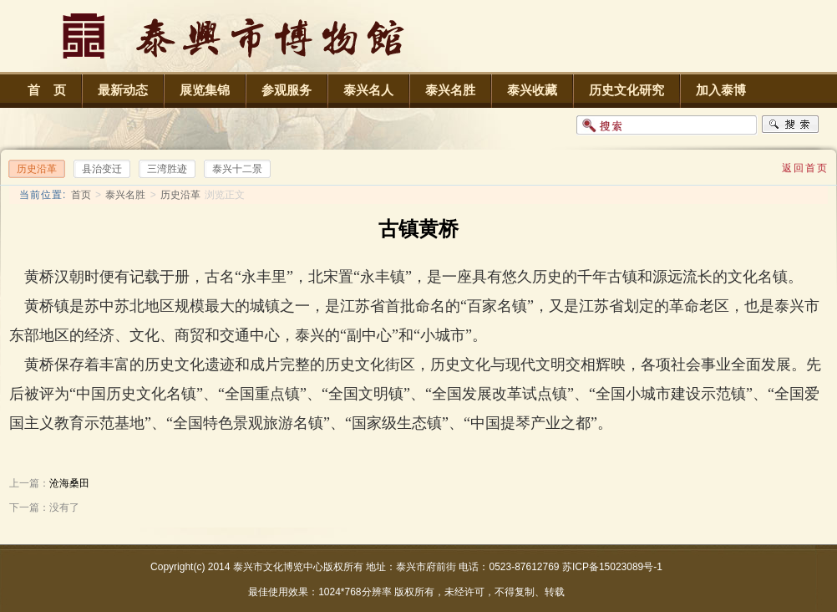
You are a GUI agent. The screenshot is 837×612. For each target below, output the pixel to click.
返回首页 (805, 168)
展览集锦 (205, 90)
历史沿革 (180, 195)
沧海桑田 (69, 483)
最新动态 (123, 90)
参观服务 (286, 90)
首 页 (47, 90)
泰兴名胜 (450, 90)
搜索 (790, 124)
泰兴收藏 (532, 90)
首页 (81, 195)
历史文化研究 (626, 90)
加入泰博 (721, 90)
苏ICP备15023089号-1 (612, 567)
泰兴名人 (368, 90)
